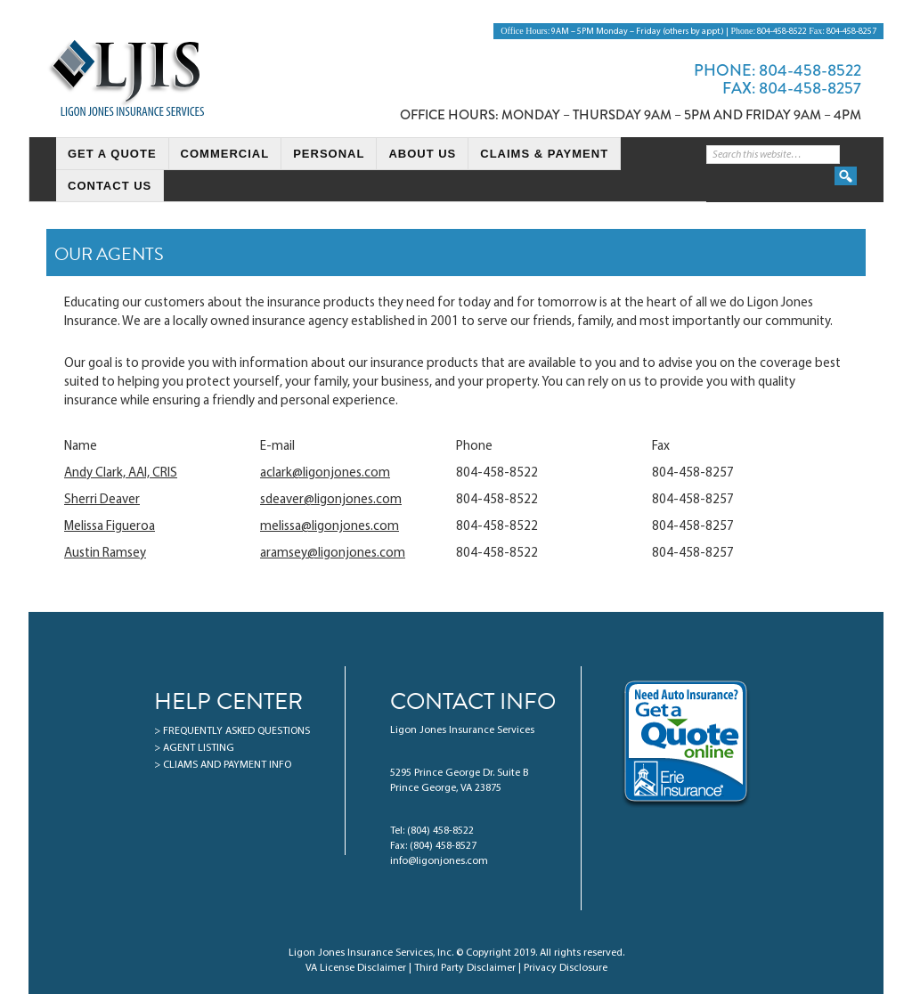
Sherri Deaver (102, 500)
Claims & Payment (544, 153)
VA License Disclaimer (355, 968)
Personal (328, 153)
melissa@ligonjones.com (329, 527)
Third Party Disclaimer (465, 968)
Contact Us (109, 185)
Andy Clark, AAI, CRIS (120, 473)
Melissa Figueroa (109, 527)
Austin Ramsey (105, 553)
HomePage (42, 155)
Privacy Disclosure (565, 968)
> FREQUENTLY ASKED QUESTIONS (232, 731)
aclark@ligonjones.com (325, 473)
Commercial (225, 153)
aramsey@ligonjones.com (332, 553)
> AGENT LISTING (194, 748)
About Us (422, 153)
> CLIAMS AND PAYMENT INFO (222, 765)
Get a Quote (112, 153)
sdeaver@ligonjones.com (331, 500)
